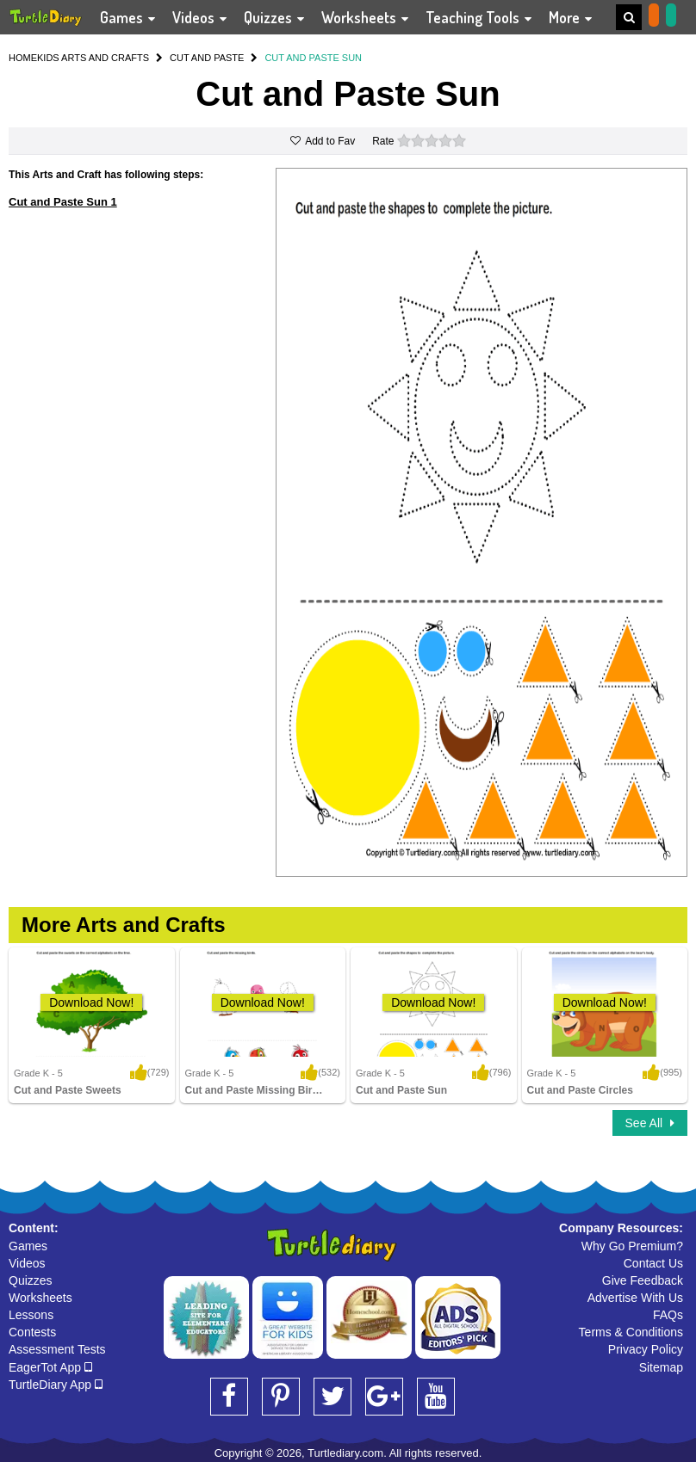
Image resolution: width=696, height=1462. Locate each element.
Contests (32, 1332)
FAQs (668, 1315)
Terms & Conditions (631, 1332)
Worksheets (40, 1298)
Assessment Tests (57, 1349)
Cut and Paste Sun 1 (63, 201)
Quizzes (31, 1280)
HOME (23, 57)
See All (649, 1123)
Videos (27, 1263)
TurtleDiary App (56, 1384)
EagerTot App (50, 1367)
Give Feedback (642, 1280)
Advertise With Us (635, 1298)
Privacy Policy (645, 1349)
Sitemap (661, 1367)
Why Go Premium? (632, 1246)
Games (28, 1246)
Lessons (31, 1315)
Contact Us (653, 1263)
